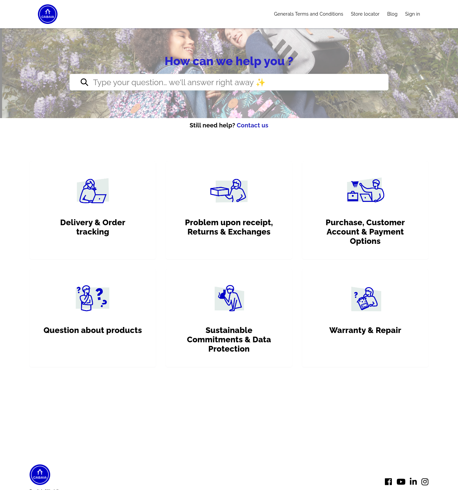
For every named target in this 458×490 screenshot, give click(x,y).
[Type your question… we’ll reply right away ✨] (229, 82)
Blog (392, 14)
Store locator (365, 14)
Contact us (252, 125)
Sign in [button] (412, 14)
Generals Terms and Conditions (308, 14)
